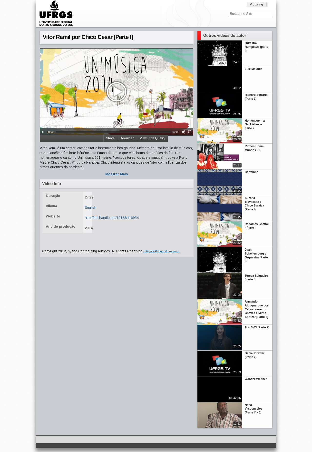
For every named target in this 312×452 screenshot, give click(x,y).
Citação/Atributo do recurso (161, 251)
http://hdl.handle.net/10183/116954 (112, 218)
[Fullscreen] (190, 132)
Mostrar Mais (116, 174)
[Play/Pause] (43, 132)
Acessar (257, 4)
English (90, 207)
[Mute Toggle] (183, 132)
